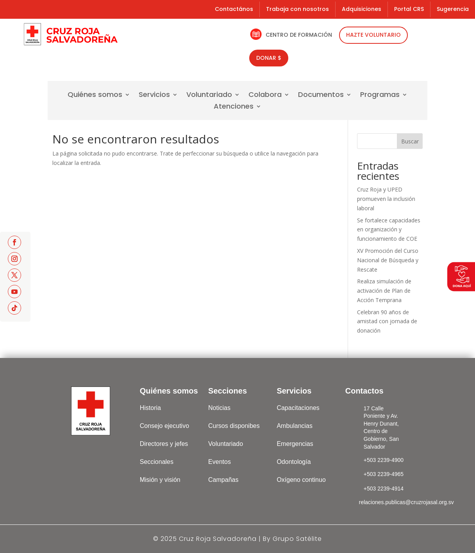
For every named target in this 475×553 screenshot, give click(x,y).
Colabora (265, 95)
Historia (150, 407)
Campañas (223, 479)
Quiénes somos (95, 95)
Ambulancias (294, 425)
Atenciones (234, 107)
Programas (380, 95)
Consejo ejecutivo (164, 425)
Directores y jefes (164, 443)
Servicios (154, 95)
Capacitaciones (298, 407)
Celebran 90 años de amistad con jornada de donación (387, 321)
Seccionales (156, 461)
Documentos (321, 95)
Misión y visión (160, 479)
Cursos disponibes (234, 425)
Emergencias (295, 443)
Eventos (219, 461)
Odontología (294, 461)
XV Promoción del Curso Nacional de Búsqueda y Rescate (387, 260)
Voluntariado (209, 95)
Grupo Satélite (297, 538)
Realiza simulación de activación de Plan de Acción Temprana (384, 290)
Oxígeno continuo (301, 479)
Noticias (219, 407)
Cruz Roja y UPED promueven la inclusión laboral (386, 199)
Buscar (410, 141)
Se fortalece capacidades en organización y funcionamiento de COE (388, 230)
